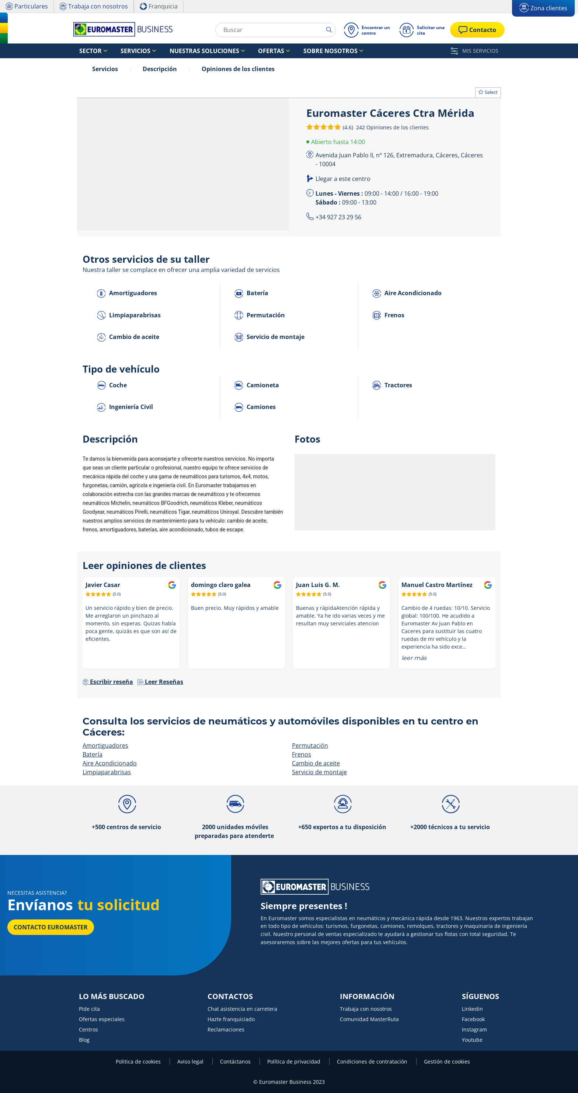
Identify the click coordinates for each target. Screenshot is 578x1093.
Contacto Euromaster (51, 927)
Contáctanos (236, 1061)
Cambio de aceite (128, 337)
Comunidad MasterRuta (369, 1019)
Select (488, 92)
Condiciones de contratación (373, 1061)
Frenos (388, 315)
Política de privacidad (294, 1061)
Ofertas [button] (235, 51)
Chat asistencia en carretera (242, 1008)
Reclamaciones (226, 1029)
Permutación (259, 315)
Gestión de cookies (447, 1061)
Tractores (392, 385)
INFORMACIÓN (367, 996)
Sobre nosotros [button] (284, 51)
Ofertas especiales (102, 1019)
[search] (329, 29)
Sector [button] (86, 51)
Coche (112, 385)
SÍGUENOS (480, 996)
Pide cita (89, 1008)
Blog (84, 1039)
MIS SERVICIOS (474, 50)
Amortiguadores (127, 293)
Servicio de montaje (269, 337)
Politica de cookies (139, 1061)
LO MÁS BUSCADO (111, 996)
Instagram (474, 1029)
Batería (251, 293)
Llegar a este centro (343, 179)
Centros (88, 1029)
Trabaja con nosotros (366, 1008)
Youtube (472, 1039)
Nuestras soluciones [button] (180, 51)
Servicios (105, 69)
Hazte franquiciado (231, 1019)
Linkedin (472, 1008)
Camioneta (256, 385)
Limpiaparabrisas (129, 315)
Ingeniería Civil (125, 407)
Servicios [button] (122, 51)
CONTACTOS (230, 996)
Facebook (473, 1019)
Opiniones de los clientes (238, 69)
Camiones (255, 407)
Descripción (160, 69)
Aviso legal (191, 1061)
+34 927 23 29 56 (338, 217)
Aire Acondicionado (407, 293)
